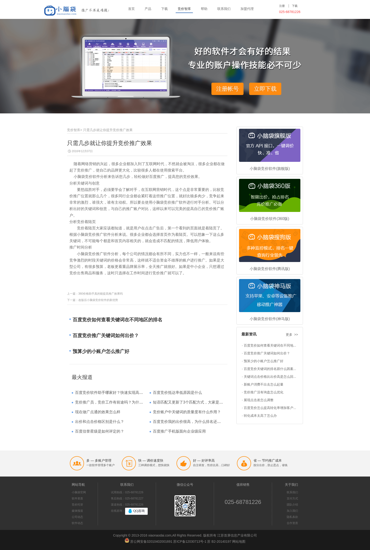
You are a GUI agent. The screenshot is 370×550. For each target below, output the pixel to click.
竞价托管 (77, 504)
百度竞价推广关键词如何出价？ (267, 353)
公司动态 (77, 517)
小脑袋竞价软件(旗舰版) (270, 169)
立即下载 (265, 89)
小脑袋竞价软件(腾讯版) (270, 269)
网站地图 (238, 541)
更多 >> (292, 334)
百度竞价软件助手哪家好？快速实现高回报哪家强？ (118, 393)
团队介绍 (292, 504)
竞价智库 (184, 9)
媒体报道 (77, 510)
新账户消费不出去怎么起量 (263, 384)
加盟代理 (247, 9)
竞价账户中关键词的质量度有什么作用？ (187, 412)
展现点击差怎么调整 (258, 400)
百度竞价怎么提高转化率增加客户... (270, 408)
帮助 (204, 9)
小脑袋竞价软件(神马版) (270, 319)
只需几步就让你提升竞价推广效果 (108, 130)
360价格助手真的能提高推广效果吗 (100, 293)
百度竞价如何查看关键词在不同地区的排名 (117, 319)
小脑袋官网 (79, 492)
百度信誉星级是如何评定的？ (99, 431)
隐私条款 (292, 517)
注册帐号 (227, 89)
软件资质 (77, 498)
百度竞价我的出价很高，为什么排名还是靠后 (190, 422)
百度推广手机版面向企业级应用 (179, 431)
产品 (148, 9)
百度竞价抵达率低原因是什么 (177, 393)
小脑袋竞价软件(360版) (269, 219)
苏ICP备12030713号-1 (189, 541)
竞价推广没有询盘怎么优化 (263, 392)
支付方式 (292, 498)
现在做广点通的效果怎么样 (97, 412)
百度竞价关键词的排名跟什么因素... (270, 369)
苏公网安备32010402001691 (151, 541)
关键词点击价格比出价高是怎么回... (270, 376)
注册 (282, 6)
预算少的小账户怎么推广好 (263, 361)
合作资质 (292, 523)
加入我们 (292, 510)
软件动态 (77, 523)
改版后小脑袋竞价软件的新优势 (98, 300)
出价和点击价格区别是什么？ (99, 422)
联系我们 (224, 9)
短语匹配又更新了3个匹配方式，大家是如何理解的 (195, 402)
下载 (164, 9)
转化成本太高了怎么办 (260, 415)
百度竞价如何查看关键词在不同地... (270, 345)
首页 (131, 9)
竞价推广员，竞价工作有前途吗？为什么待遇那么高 (118, 402)
